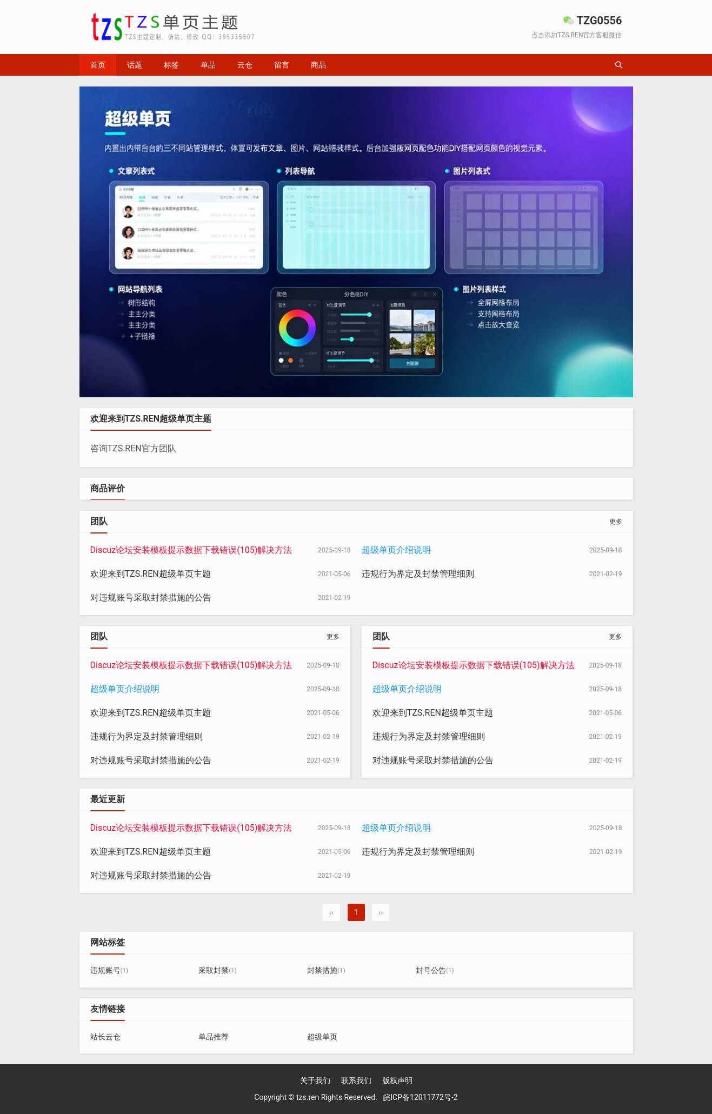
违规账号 (109, 970)
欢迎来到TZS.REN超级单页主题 (150, 574)
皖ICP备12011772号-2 (420, 1097)
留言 (281, 65)
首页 (97, 65)
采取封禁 (217, 970)
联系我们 (356, 1080)
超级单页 (322, 1036)
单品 (208, 65)
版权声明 (397, 1080)
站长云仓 (105, 1036)
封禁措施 (326, 970)
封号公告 (435, 970)
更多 (615, 521)
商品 (318, 65)
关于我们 (315, 1080)
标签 (171, 65)
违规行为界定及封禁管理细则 (418, 574)
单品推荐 (213, 1036)
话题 (134, 65)
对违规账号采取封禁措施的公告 (150, 597)
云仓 (244, 65)
